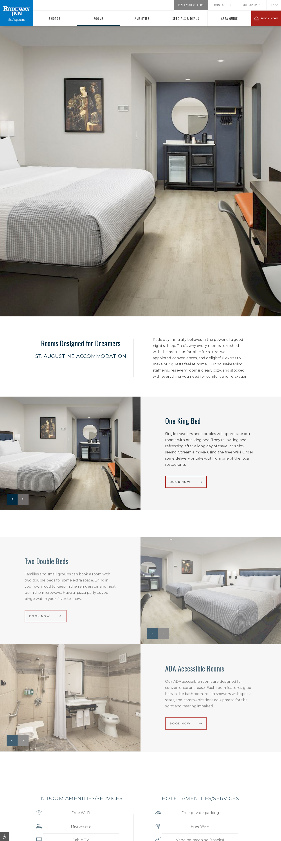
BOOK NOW (266, 18)
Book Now (180, 482)
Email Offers (191, 4)
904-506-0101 (252, 5)
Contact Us (222, 5)
